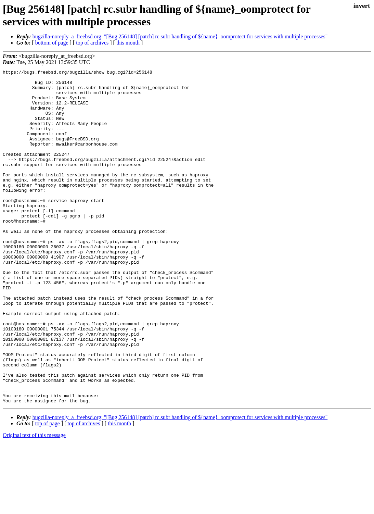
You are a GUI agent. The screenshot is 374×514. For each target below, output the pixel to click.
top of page (47, 490)
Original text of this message (34, 502)
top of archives (92, 43)
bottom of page (51, 43)
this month (128, 43)
